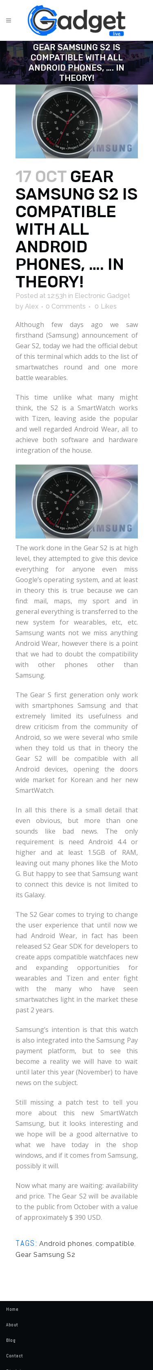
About (12, 1325)
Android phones (66, 1244)
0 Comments (66, 306)
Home (12, 1309)
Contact (14, 1356)
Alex (31, 306)
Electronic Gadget (102, 296)
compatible (114, 1244)
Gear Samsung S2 (45, 1255)
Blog (10, 1340)
